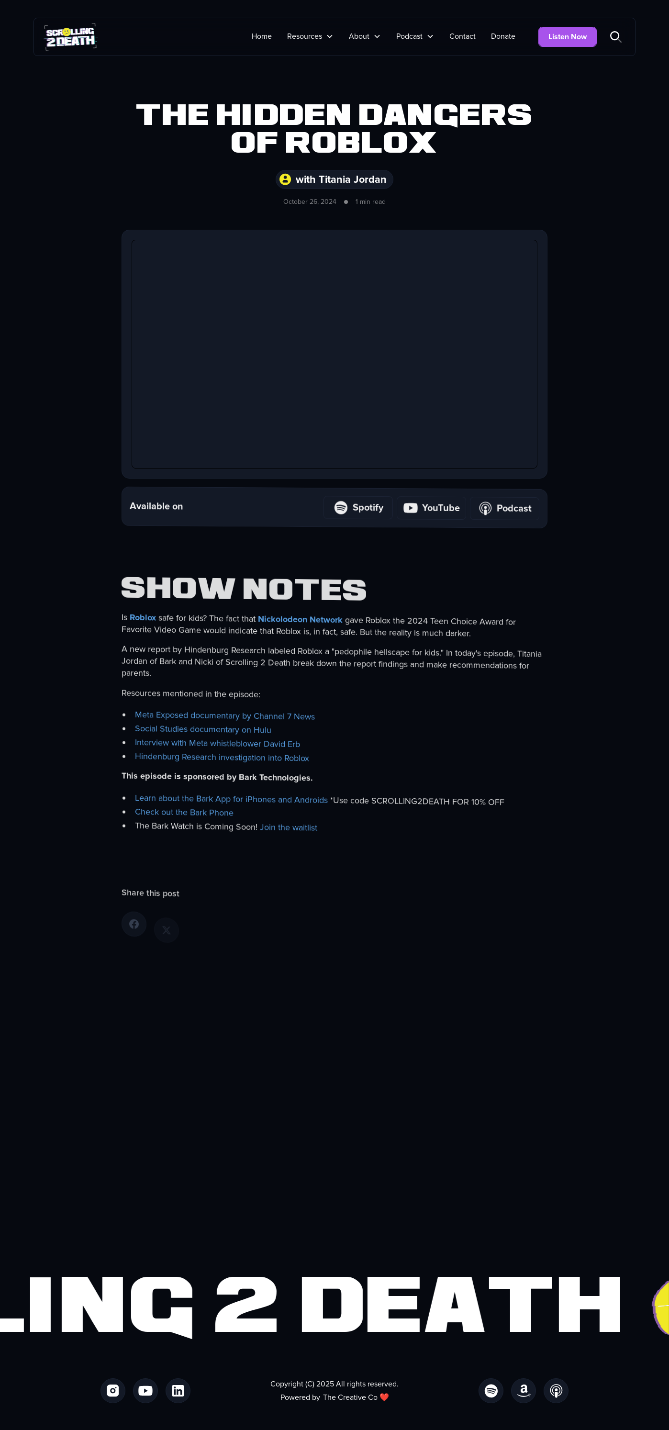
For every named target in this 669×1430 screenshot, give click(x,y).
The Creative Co (350, 1397)
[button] (310, 36)
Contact (462, 36)
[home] (70, 37)
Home (262, 36)
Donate (503, 36)
